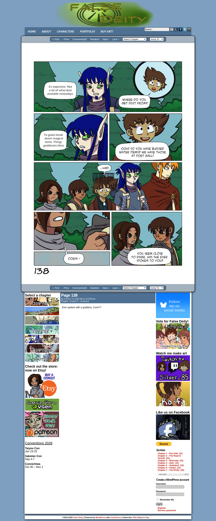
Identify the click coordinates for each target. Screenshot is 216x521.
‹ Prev (66, 39)
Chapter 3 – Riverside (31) (170, 460)
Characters (65, 31)
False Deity (108, 11)
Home (32, 31)
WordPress (100, 517)
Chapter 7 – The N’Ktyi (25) (171, 470)
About (46, 31)
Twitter (185, 29)
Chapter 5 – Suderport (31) (171, 465)
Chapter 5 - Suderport (79, 301)
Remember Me (165, 500)
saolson (67, 299)
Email (189, 29)
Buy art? (107, 31)
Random (94, 39)
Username (161, 484)
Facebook (181, 29)
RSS (135, 517)
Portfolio (87, 31)
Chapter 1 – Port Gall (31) (170, 453)
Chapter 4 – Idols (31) (168, 463)
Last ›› (115, 39)
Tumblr (176, 29)
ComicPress (115, 517)
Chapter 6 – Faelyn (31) (169, 468)
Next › (106, 39)
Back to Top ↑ (144, 517)
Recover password (167, 510)
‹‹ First (55, 39)
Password (161, 491)
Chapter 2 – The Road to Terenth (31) (169, 457)
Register (162, 508)
